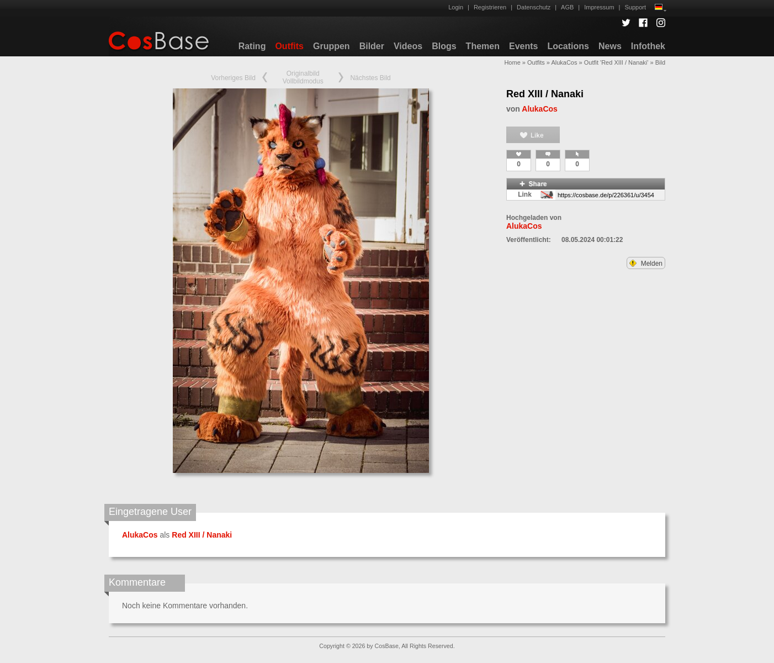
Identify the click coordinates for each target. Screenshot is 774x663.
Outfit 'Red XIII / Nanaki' (616, 62)
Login (455, 7)
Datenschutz (533, 7)
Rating (252, 46)
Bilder (371, 46)
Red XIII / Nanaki (545, 93)
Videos (408, 46)
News (610, 46)
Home (512, 62)
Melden (645, 263)
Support (635, 7)
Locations (568, 46)
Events (523, 46)
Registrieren (490, 7)
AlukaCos (564, 62)
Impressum (599, 7)
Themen (483, 46)
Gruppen (331, 46)
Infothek (648, 46)
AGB (567, 7)
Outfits (289, 46)
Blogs (444, 46)
